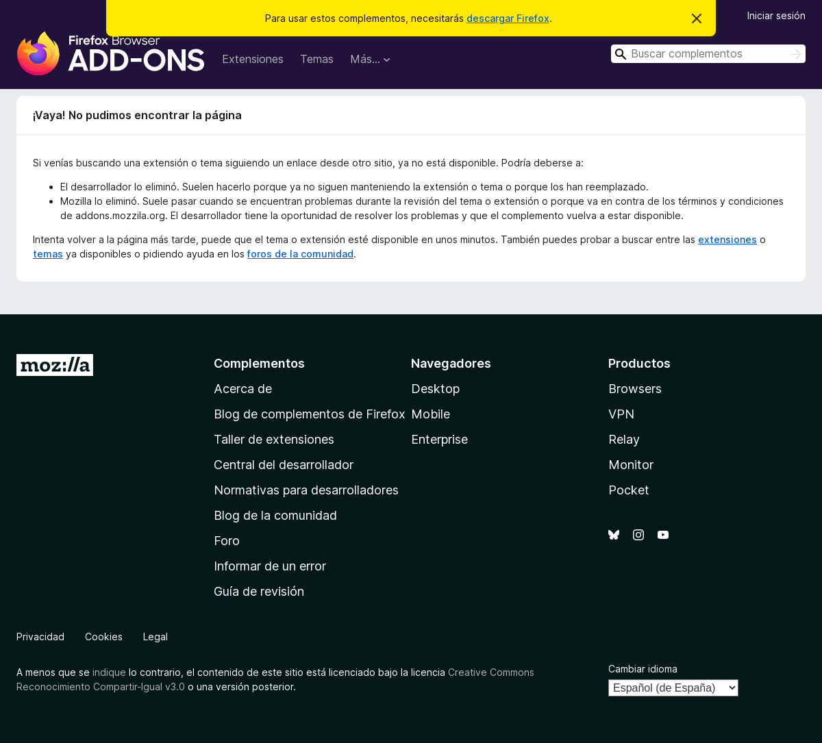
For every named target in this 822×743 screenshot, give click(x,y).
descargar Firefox (507, 18)
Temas (317, 59)
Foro (227, 540)
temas (48, 254)
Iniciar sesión (776, 15)
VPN (621, 414)
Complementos (259, 363)
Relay (624, 439)
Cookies (104, 636)
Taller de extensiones (274, 439)
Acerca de (243, 388)
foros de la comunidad (300, 254)
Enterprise (439, 439)
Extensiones (253, 59)
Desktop (435, 388)
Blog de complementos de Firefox (310, 414)
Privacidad (40, 636)
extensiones (727, 239)
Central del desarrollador (283, 464)
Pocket (628, 490)
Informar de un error (270, 566)
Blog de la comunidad (275, 515)
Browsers (635, 388)
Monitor (630, 464)
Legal (155, 636)
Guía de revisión (259, 591)
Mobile (430, 414)
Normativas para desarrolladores (306, 490)
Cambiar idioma (642, 669)
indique (109, 672)
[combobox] (708, 54)
